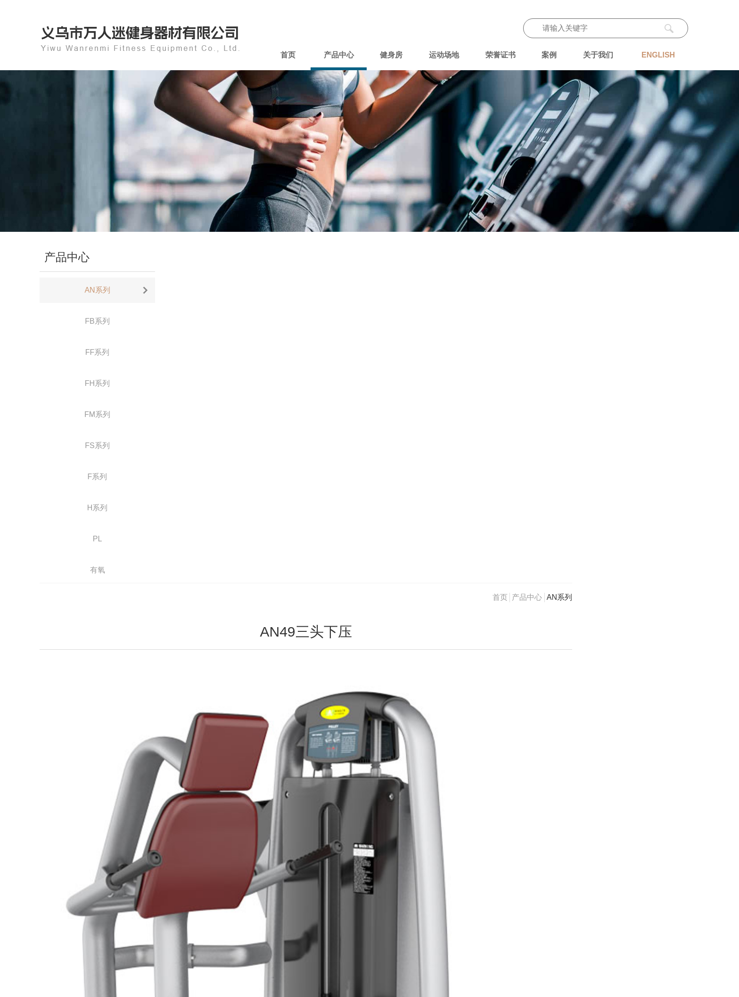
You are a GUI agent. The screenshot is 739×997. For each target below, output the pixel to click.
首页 (288, 55)
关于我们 (598, 55)
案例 (549, 55)
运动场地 (444, 55)
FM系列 (97, 414)
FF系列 (97, 352)
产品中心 (339, 55)
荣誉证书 (500, 55)
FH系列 (97, 383)
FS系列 (97, 445)
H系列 (97, 508)
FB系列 (97, 321)
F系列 (97, 477)
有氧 (97, 570)
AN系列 (97, 290)
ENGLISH (658, 55)
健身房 (391, 55)
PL (97, 539)
